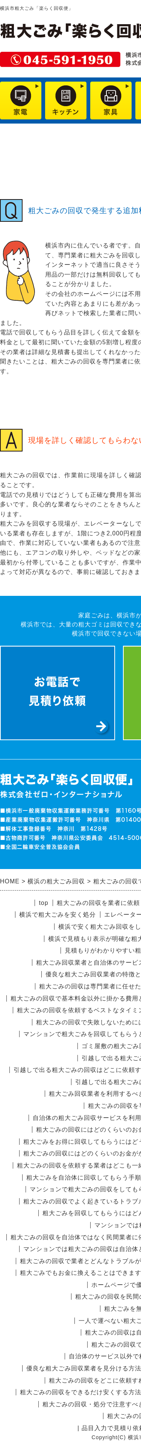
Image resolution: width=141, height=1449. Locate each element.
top (43, 903)
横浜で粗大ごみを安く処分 (57, 914)
